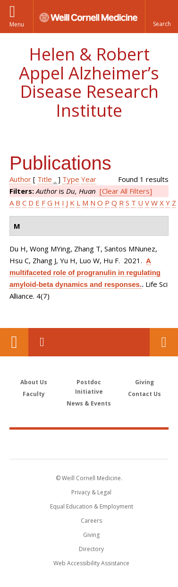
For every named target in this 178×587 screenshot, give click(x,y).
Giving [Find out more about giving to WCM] (91, 535)
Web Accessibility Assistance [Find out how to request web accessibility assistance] (91, 563)
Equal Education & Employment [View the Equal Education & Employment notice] (91, 506)
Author (20, 179)
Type (70, 179)
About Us (33, 382)
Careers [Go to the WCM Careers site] (91, 521)
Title (44, 179)
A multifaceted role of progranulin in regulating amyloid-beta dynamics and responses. (85, 272)
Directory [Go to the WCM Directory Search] (91, 549)
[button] (161, 16)
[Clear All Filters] (126, 191)
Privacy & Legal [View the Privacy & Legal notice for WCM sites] (91, 492)
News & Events (89, 403)
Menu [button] (16, 24)
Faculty (34, 394)
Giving (144, 382)
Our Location (14, 342)
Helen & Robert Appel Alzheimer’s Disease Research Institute (89, 82)
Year (88, 179)
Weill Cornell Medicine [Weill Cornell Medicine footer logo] (89, 443)
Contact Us (164, 342)
